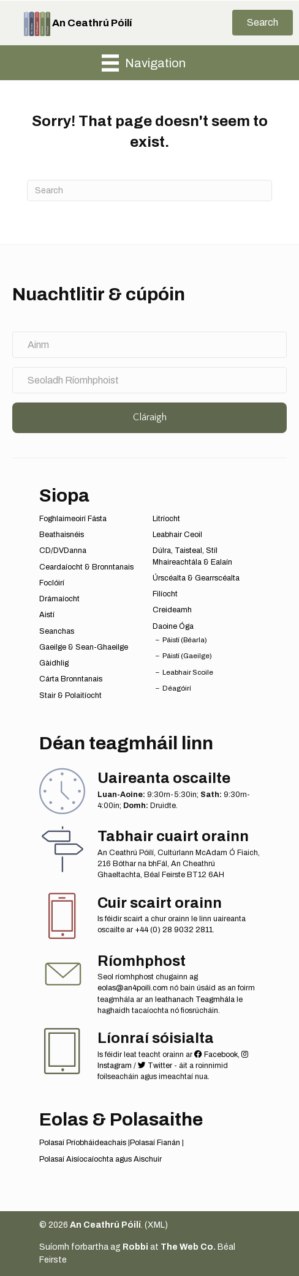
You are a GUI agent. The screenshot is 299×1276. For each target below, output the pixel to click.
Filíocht (165, 594)
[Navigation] (143, 63)
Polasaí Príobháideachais (82, 1142)
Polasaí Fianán (155, 1142)
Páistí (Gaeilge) (187, 655)
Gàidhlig (54, 663)
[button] (262, 22)
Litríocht (166, 518)
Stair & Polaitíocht (70, 695)
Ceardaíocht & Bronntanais (86, 567)
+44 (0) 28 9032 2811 (174, 929)
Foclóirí (51, 583)
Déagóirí (176, 688)
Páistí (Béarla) (184, 640)
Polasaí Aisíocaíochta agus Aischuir (100, 1159)
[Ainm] (149, 345)
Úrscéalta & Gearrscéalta (196, 578)
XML (156, 1225)
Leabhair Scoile (187, 672)
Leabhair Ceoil (177, 534)
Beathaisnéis (61, 534)
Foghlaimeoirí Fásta (73, 518)
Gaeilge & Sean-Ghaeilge (83, 647)
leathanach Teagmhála (195, 999)
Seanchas (56, 631)
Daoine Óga (173, 626)
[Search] (149, 190)
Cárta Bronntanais (70, 679)
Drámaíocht (59, 599)
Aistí (47, 614)
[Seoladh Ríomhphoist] (149, 380)
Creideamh (172, 610)
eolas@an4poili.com (132, 988)
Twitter (155, 1065)
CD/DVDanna (62, 550)
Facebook (216, 1054)
